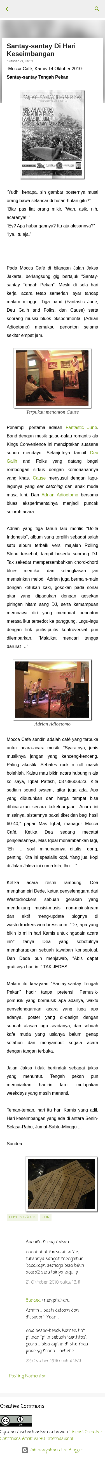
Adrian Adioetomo (59, 494)
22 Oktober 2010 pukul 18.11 (53, 1361)
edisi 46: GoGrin (22, 1217)
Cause (39, 478)
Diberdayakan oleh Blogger (52, 1450)
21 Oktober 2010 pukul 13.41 (53, 1282)
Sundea (33, 1300)
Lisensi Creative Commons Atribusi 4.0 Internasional (51, 1435)
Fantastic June (81, 427)
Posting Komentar (27, 1376)
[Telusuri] (97, 9)
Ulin (45, 1217)
